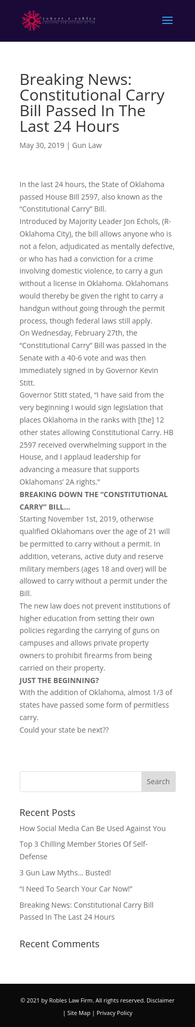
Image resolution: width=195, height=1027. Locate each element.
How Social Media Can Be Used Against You (93, 828)
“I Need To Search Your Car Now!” (76, 889)
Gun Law (87, 145)
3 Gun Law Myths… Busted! (65, 872)
